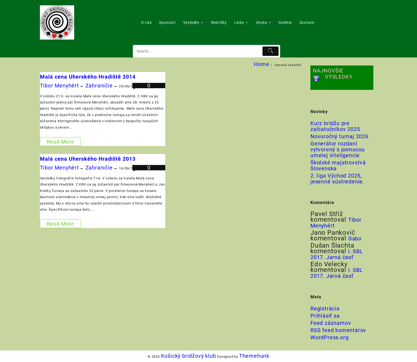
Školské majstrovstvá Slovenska (338, 165)
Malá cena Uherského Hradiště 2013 (88, 159)
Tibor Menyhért (59, 85)
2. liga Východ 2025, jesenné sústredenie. (337, 178)
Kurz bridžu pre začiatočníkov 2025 (335, 126)
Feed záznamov (330, 323)
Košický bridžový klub (188, 356)
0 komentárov (148, 88)
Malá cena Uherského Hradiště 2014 (88, 77)
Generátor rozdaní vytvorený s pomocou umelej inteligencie (337, 149)
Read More (60, 141)
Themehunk (254, 356)
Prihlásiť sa (325, 316)
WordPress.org (329, 337)
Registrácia (325, 308)
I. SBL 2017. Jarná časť (336, 254)
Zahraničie (99, 85)
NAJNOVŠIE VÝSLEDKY (332, 73)
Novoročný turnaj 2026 (339, 136)
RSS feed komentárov (338, 330)
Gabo (355, 238)
